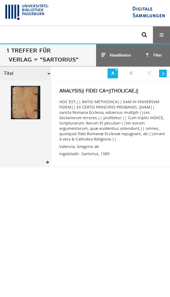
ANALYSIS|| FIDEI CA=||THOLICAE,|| (98, 91)
